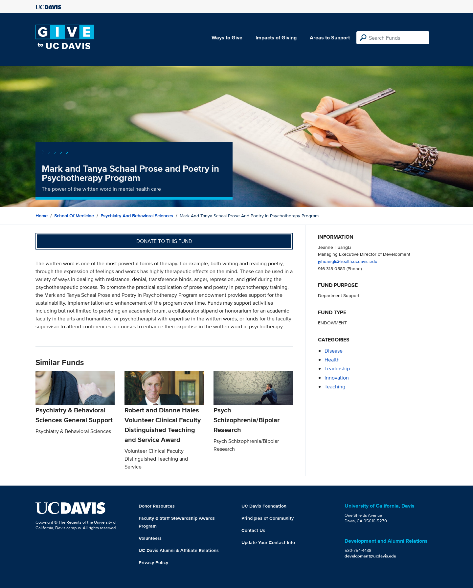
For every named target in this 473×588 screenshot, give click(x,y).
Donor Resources (157, 506)
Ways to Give (227, 37)
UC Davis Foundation (263, 506)
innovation (337, 377)
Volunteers (150, 538)
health (332, 359)
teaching (335, 386)
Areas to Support (330, 37)
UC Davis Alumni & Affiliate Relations (179, 550)
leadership (337, 368)
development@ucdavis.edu (370, 556)
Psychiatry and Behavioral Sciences (137, 215)
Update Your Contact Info (268, 542)
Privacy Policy (153, 562)
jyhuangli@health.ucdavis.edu (347, 261)
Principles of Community (267, 518)
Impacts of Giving (276, 37)
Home (41, 215)
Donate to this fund (164, 241)
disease (334, 351)
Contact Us (253, 530)
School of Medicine (74, 215)
